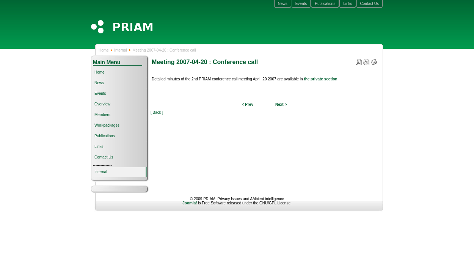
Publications (325, 4)
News (282, 4)
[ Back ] (157, 112)
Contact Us (369, 4)
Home (104, 50)
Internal (120, 50)
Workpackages (106, 125)
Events (301, 4)
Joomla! (189, 203)
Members (102, 115)
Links (347, 4)
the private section (320, 79)
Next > (281, 104)
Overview (102, 104)
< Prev (247, 104)
